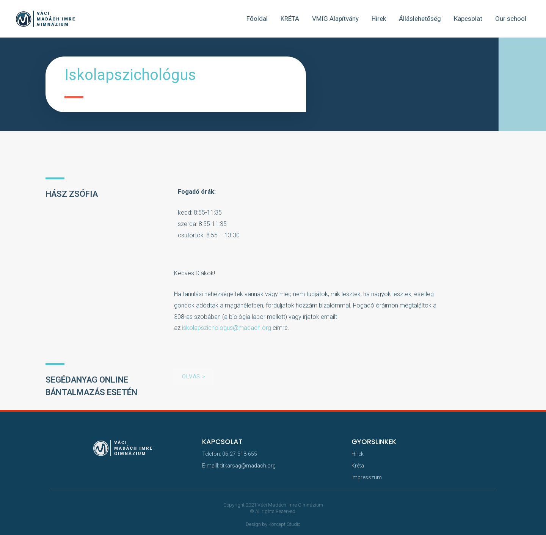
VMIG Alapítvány (335, 18)
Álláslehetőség (420, 18)
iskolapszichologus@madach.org (226, 327)
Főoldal (256, 18)
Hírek (379, 18)
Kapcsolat (468, 18)
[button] (193, 376)
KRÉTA (290, 18)
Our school (510, 18)
